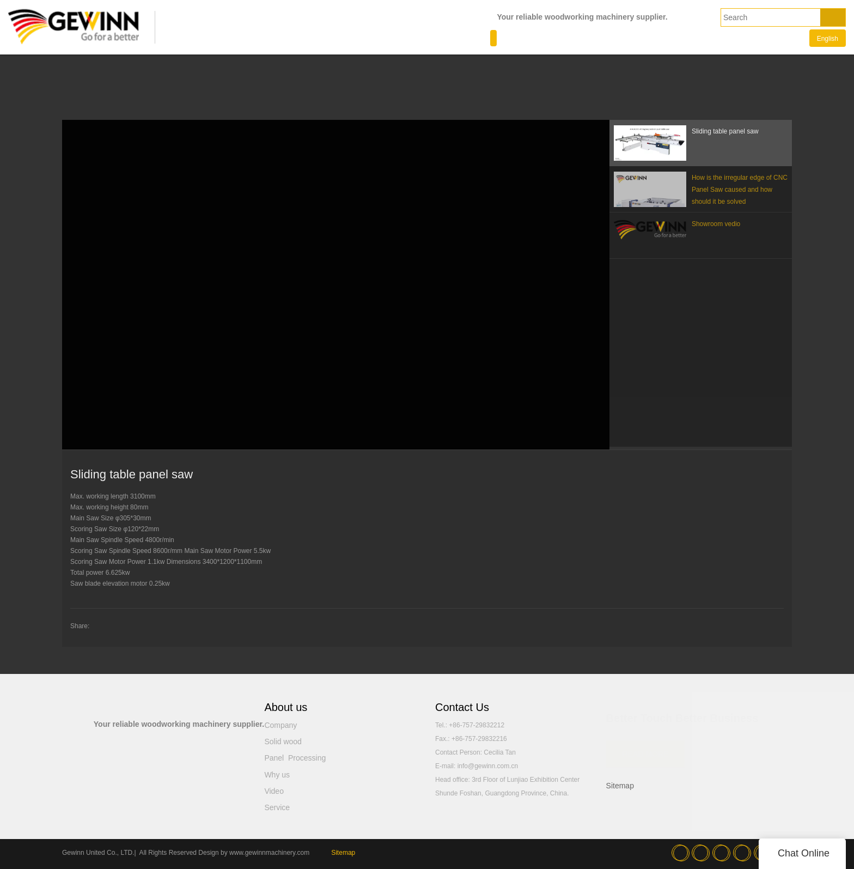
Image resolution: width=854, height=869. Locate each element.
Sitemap (620, 785)
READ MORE (646, 749)
